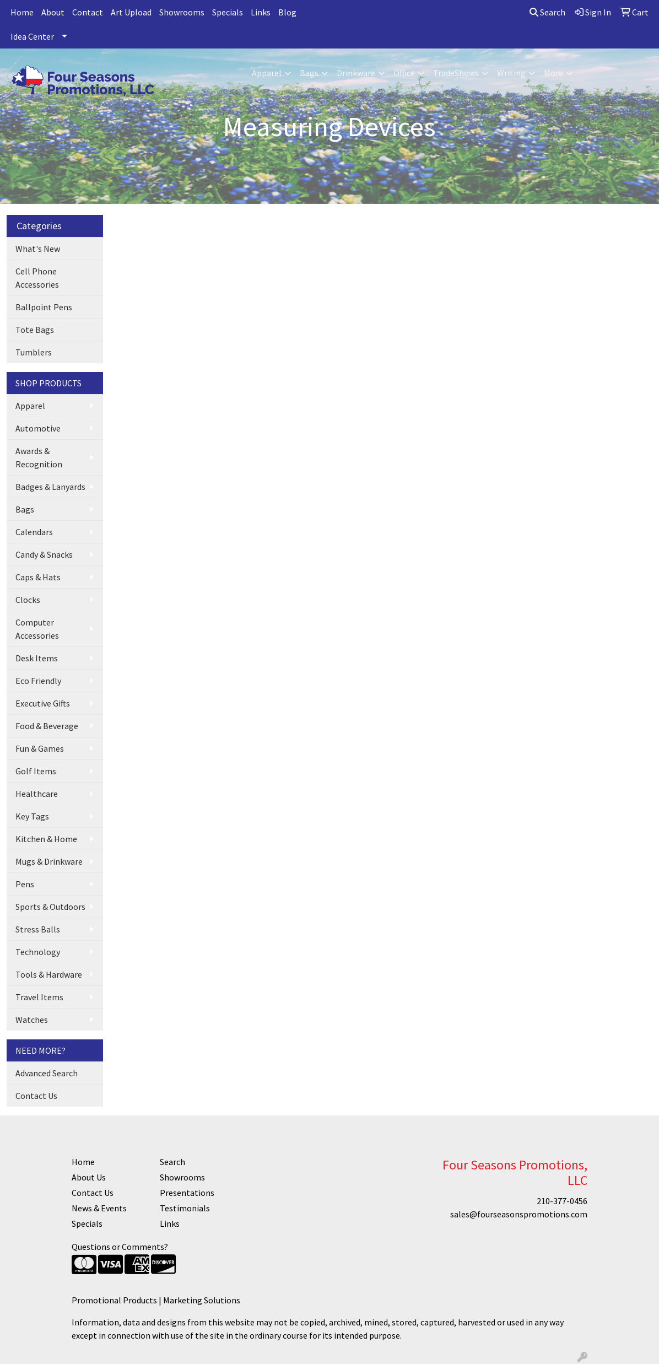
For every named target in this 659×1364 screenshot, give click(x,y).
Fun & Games (39, 748)
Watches (31, 1019)
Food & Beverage (46, 725)
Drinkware (356, 72)
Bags (309, 72)
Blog (287, 12)
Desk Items (36, 658)
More (553, 72)
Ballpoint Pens (43, 306)
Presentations (187, 1192)
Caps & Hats (38, 577)
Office (404, 72)
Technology (37, 951)
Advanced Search (46, 1073)
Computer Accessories (37, 629)
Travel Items (39, 996)
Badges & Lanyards (50, 486)
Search (547, 12)
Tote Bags (34, 329)
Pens (24, 883)
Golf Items (35, 771)
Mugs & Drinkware (49, 861)
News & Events (99, 1208)
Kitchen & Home (46, 838)
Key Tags (32, 816)
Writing (511, 72)
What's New (37, 248)
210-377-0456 (562, 1200)
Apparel (267, 72)
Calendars (34, 531)
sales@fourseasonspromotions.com (518, 1214)
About (52, 12)
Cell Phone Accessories (37, 278)
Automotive (38, 428)
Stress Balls (37, 929)
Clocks (27, 599)
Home (22, 12)
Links (261, 12)
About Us (89, 1177)
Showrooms (181, 12)
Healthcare (36, 793)
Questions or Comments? (120, 1246)
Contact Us (36, 1095)
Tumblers (33, 352)
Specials (227, 12)
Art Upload (131, 12)
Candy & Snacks (44, 554)
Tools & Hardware (48, 974)
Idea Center (32, 36)
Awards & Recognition (38, 457)
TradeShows (456, 72)
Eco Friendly (38, 680)
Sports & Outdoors (50, 906)
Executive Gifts (42, 703)
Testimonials (185, 1208)
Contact (87, 12)
